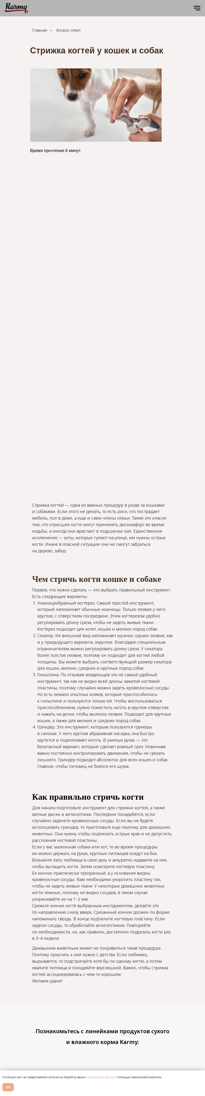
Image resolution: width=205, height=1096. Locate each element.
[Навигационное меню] (197, 8)
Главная (39, 30)
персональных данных (100, 1077)
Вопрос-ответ (68, 30)
